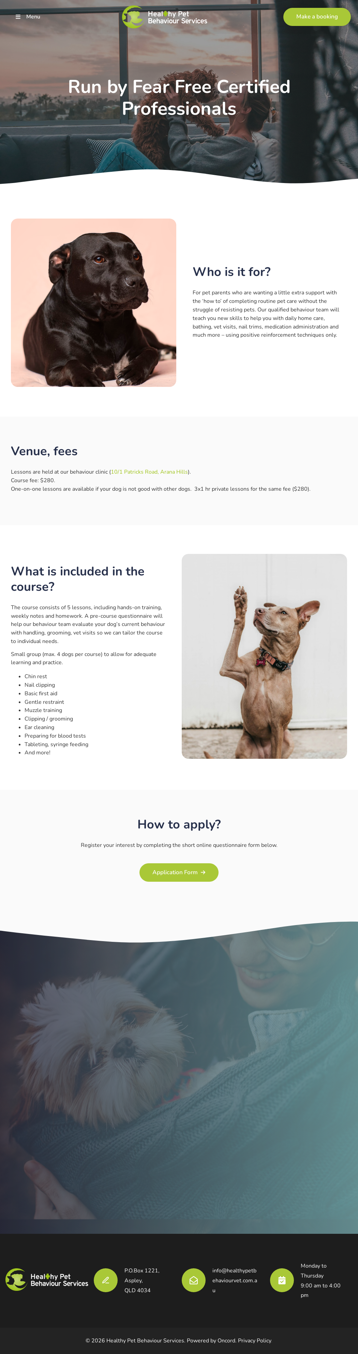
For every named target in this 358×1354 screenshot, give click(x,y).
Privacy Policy (254, 1340)
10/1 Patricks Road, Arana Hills (149, 472)
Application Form (179, 867)
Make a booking (304, 12)
